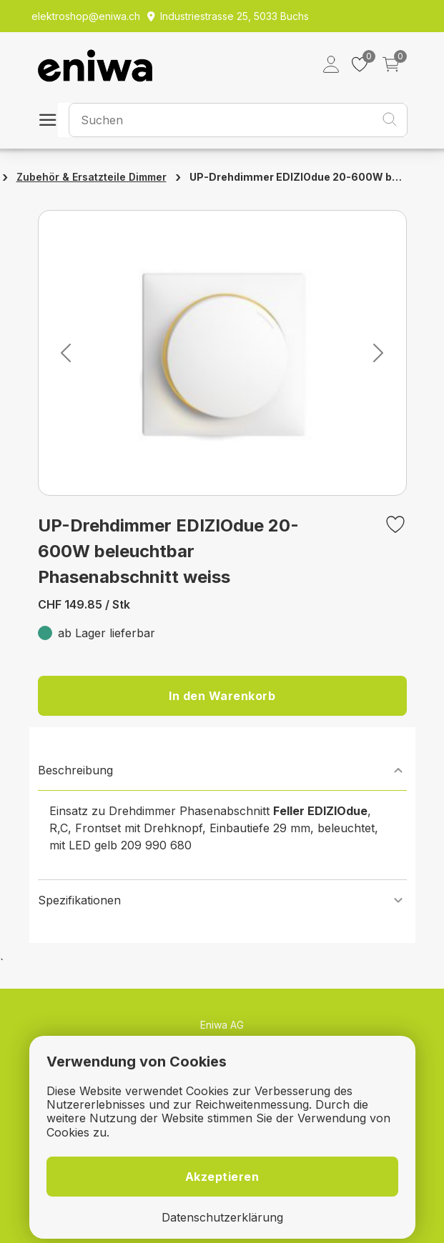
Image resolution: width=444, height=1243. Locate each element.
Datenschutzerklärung (222, 1217)
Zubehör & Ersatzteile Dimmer (91, 177)
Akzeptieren (222, 1176)
